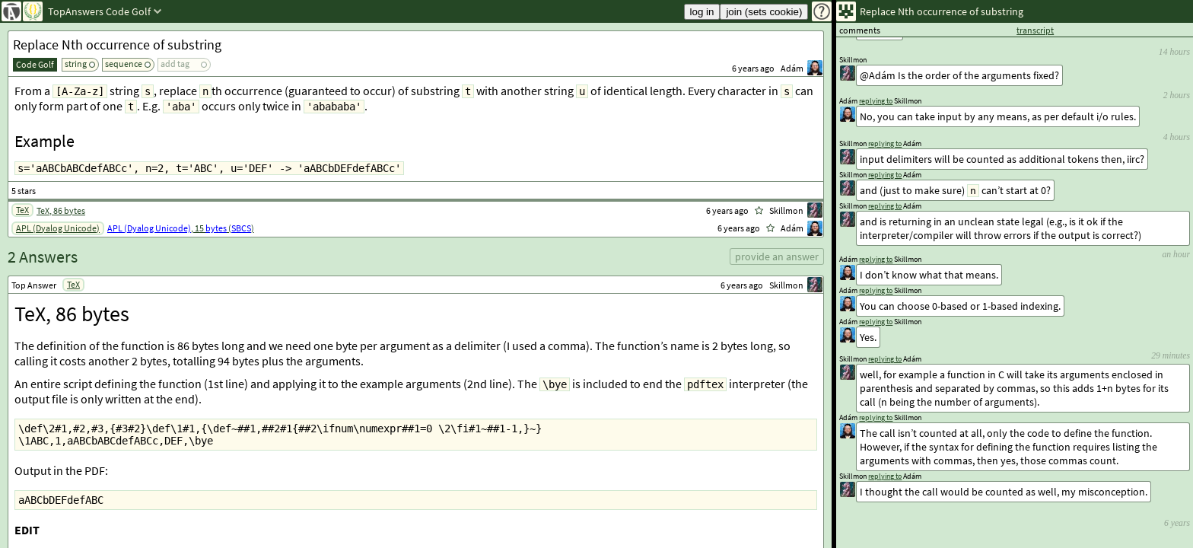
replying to (885, 476)
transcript (1035, 30)
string (76, 63)
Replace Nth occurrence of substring (117, 44)
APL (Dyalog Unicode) (58, 228)
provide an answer (777, 256)
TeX (22, 209)
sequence (123, 63)
